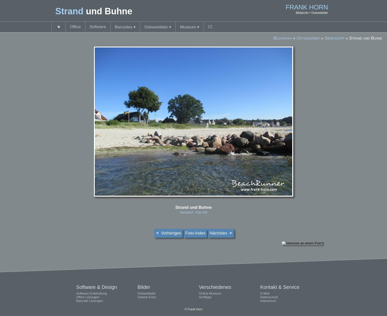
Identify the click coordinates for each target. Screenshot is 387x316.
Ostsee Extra (146, 297)
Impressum (268, 301)
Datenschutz (269, 297)
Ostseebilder (157, 27)
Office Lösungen (87, 297)
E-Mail (264, 293)
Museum (189, 27)
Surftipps (205, 297)
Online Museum (210, 293)
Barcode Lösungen (89, 301)
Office (75, 26)
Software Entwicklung (91, 293)
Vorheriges (168, 233)
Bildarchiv (282, 38)
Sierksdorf (334, 38)
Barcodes (125, 27)
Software (98, 26)
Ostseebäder (308, 38)
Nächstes (221, 233)
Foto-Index (195, 233)
